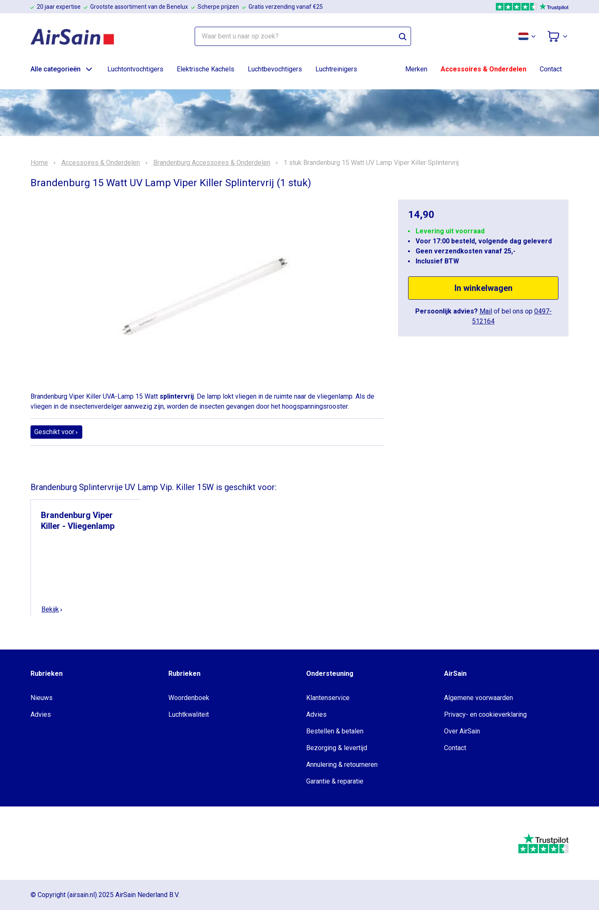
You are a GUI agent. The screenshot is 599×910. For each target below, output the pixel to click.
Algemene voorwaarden (478, 698)
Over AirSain (462, 731)
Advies (40, 714)
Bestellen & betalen (334, 731)
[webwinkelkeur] (55, 843)
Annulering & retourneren (342, 764)
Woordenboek (188, 698)
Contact (551, 69)
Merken (416, 69)
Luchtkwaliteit (188, 714)
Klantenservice (328, 698)
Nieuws (41, 698)
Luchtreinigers (336, 69)
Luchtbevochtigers (275, 69)
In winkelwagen (483, 288)
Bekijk (52, 609)
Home (39, 162)
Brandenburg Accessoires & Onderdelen (211, 162)
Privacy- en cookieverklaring (485, 714)
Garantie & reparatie (334, 781)
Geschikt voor (56, 432)
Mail (486, 311)
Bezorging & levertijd (336, 748)
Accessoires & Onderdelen (483, 69)
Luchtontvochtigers (135, 69)
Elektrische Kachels (205, 69)
